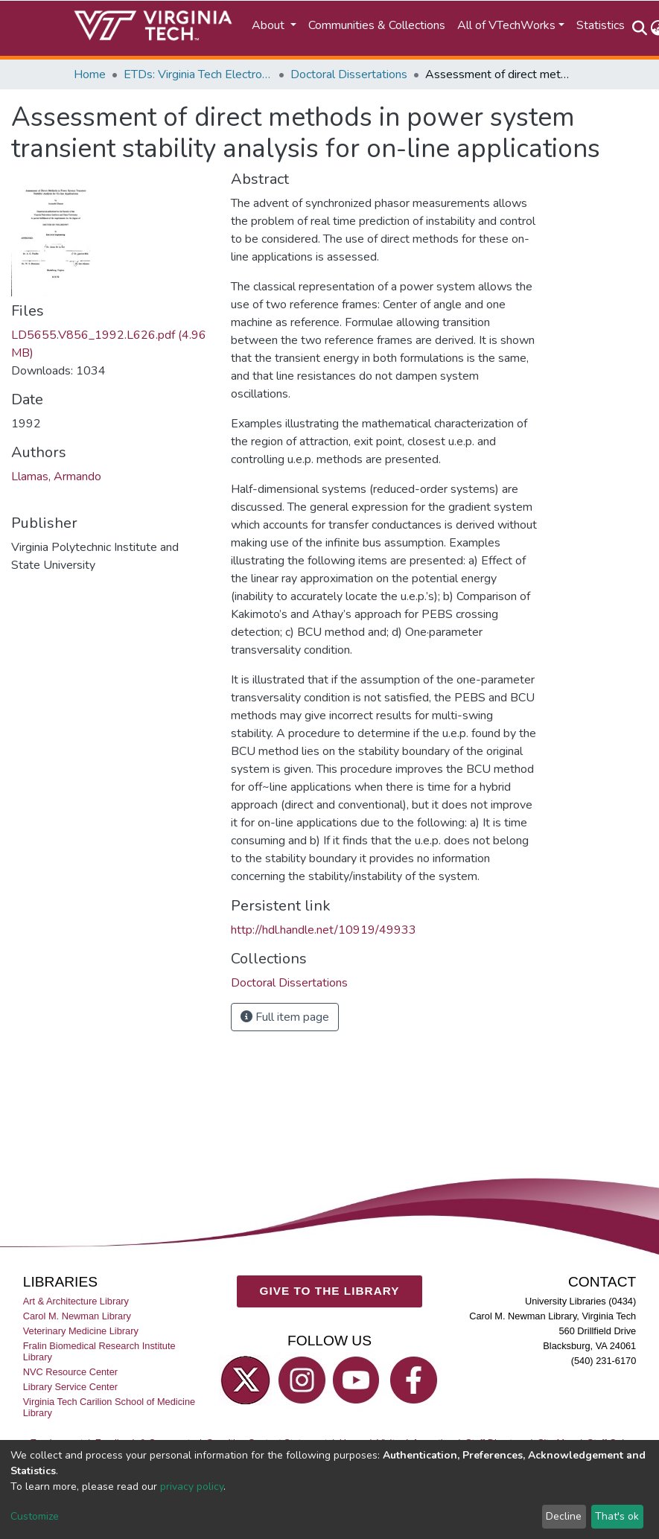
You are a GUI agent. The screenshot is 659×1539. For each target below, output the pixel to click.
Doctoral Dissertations (348, 74)
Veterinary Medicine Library (81, 1330)
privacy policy (191, 1486)
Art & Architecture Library (76, 1301)
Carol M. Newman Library (77, 1316)
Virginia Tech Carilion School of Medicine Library (109, 1407)
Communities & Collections (376, 25)
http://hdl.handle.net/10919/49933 (323, 930)
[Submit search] (640, 28)
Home (90, 74)
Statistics (600, 25)
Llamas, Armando (56, 476)
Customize (34, 1516)
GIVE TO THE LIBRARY (330, 1290)
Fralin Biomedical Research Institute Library (99, 1351)
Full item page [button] (285, 1017)
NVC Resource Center (70, 1371)
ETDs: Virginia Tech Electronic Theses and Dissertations (198, 74)
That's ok (617, 1516)
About (269, 25)
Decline (564, 1516)
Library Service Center (70, 1386)
